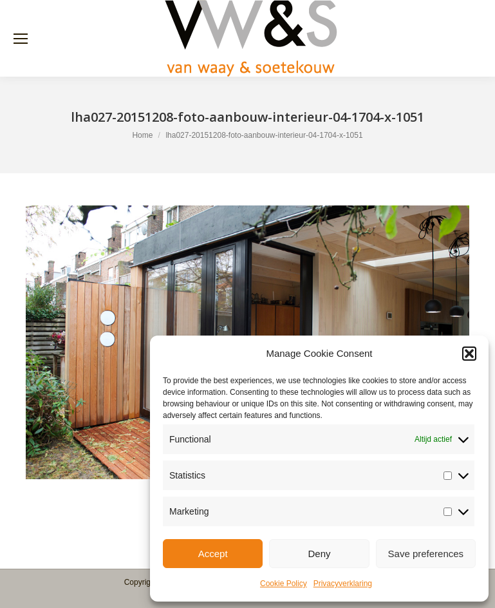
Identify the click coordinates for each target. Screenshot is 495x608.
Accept (213, 553)
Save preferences (426, 553)
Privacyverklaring (342, 583)
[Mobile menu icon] (20, 38)
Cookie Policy (283, 583)
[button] (469, 353)
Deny (319, 553)
